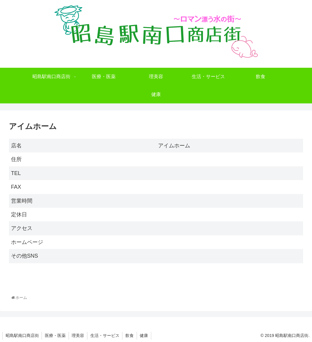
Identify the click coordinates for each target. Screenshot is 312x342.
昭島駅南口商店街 (22, 335)
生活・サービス (105, 335)
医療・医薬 (55, 335)
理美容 (78, 335)
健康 (145, 335)
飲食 (130, 335)
